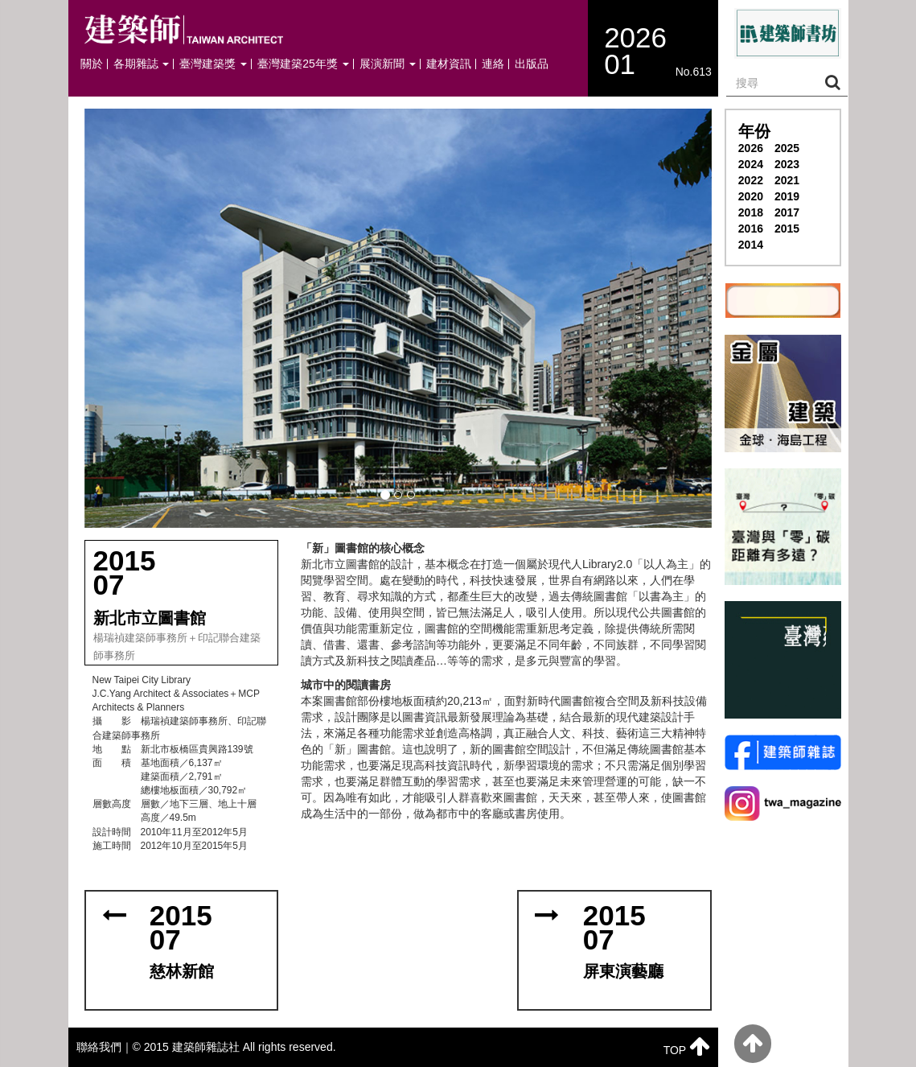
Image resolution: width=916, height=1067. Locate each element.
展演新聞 (387, 64)
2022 (750, 180)
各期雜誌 (141, 64)
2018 (750, 212)
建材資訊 (448, 64)
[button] (398, 318)
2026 (750, 148)
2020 (750, 196)
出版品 (531, 64)
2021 (786, 180)
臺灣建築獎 (213, 64)
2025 (786, 148)
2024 (750, 164)
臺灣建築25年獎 (302, 64)
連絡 (493, 64)
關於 (91, 64)
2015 (786, 228)
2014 (750, 244)
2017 (786, 212)
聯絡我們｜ (104, 1046)
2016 (750, 228)
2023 (786, 164)
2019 (786, 196)
